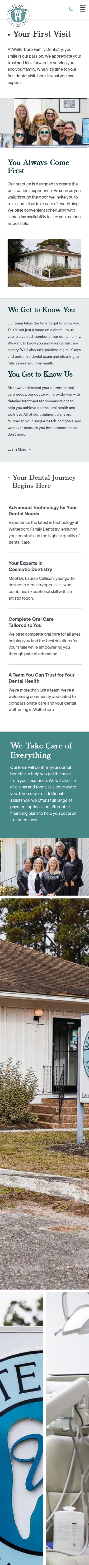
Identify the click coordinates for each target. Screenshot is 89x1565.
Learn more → (20, 450)
